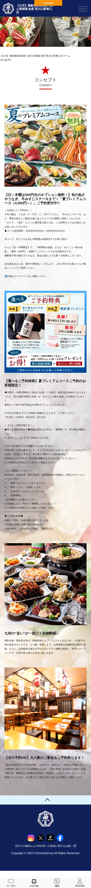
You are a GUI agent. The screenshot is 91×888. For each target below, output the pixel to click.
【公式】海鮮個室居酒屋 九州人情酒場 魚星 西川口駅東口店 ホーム (35, 55)
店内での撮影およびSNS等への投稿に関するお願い (45, 845)
